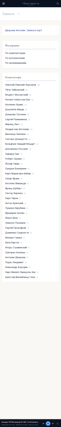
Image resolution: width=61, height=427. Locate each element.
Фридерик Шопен (14, 213)
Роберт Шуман (13, 158)
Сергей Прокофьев (15, 227)
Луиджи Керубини (15, 208)
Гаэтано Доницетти (16, 139)
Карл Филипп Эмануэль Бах (20, 272)
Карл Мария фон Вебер (18, 173)
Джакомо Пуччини (15, 114)
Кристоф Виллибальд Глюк (20, 277)
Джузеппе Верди (14, 109)
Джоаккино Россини (16, 149)
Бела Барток (12, 242)
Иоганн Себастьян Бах (17, 99)
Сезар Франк (12, 178)
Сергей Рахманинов (16, 119)
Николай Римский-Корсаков (20, 84)
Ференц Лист (12, 124)
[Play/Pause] (48, 423)
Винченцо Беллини (15, 134)
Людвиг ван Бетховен (17, 129)
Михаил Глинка (13, 237)
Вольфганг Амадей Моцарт (20, 144)
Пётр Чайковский (14, 89)
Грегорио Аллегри (15, 252)
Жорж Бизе (11, 218)
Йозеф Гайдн (12, 163)
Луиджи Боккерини (15, 168)
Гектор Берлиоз (14, 193)
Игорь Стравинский (16, 247)
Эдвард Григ (12, 154)
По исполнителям (15, 58)
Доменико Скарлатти (17, 232)
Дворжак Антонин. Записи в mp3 (23, 30)
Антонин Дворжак (15, 257)
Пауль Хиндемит (14, 262)
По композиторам (15, 53)
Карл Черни (11, 198)
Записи (8, 13)
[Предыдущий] (43, 423)
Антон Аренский (14, 203)
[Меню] (3, 3)
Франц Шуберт (13, 188)
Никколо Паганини (15, 222)
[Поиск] (57, 3)
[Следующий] (53, 423)
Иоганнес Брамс (14, 104)
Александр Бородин (16, 267)
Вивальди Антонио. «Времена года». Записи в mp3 (20, 425)
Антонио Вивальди (15, 183)
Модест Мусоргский (16, 94)
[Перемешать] (57, 424)
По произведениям (15, 63)
